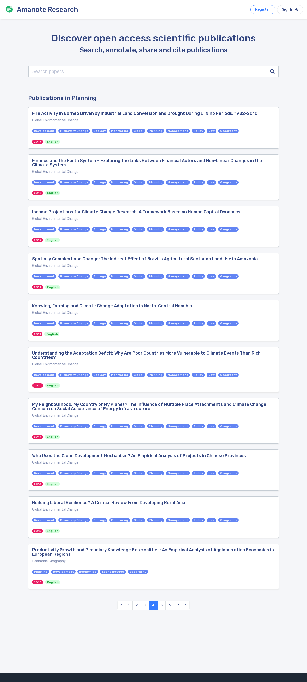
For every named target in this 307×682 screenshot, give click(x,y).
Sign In (290, 9)
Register (262, 9)
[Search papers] (147, 71)
